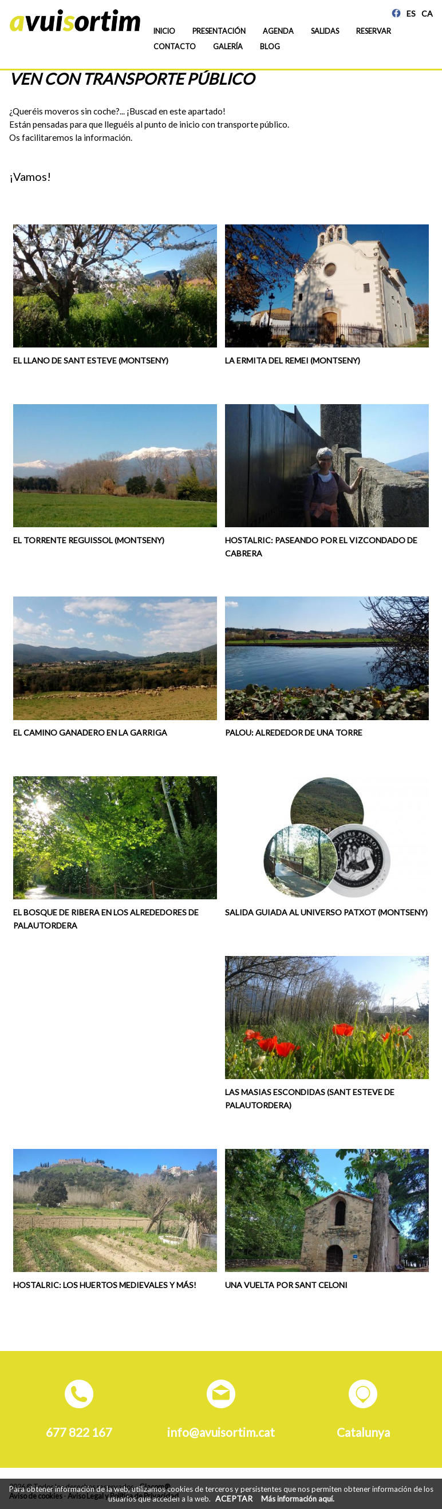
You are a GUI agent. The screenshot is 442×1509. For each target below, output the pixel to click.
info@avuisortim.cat (221, 1432)
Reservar (373, 31)
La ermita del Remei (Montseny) (292, 360)
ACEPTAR (233, 1498)
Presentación (219, 31)
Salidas (325, 31)
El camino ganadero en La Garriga (90, 732)
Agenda (278, 31)
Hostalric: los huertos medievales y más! (104, 1285)
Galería (228, 46)
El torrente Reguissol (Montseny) (88, 540)
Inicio (164, 31)
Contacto (174, 46)
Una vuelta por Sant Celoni (286, 1285)
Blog (270, 46)
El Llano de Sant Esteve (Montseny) (90, 360)
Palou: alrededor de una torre (293, 732)
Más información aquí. (297, 1498)
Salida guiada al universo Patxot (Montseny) (326, 912)
